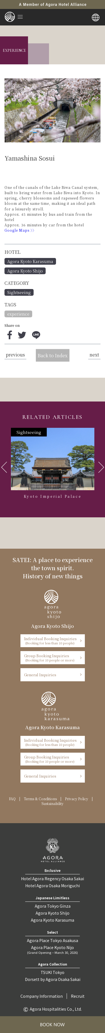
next (94, 354)
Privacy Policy (76, 798)
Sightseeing (19, 292)
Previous (4, 467)
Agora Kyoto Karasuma (30, 261)
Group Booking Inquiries (51, 657)
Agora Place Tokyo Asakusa (52, 940)
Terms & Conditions (40, 798)
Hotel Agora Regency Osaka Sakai (52, 878)
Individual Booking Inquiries (51, 640)
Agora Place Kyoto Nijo (52, 950)
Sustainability (52, 803)
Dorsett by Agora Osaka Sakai (52, 979)
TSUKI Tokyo (52, 972)
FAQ (12, 798)
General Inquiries (40, 674)
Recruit (78, 996)
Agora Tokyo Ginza (53, 906)
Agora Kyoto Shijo (25, 271)
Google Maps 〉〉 (20, 230)
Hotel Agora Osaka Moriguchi (52, 885)
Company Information (41, 996)
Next (101, 467)
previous (15, 354)
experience (18, 314)
